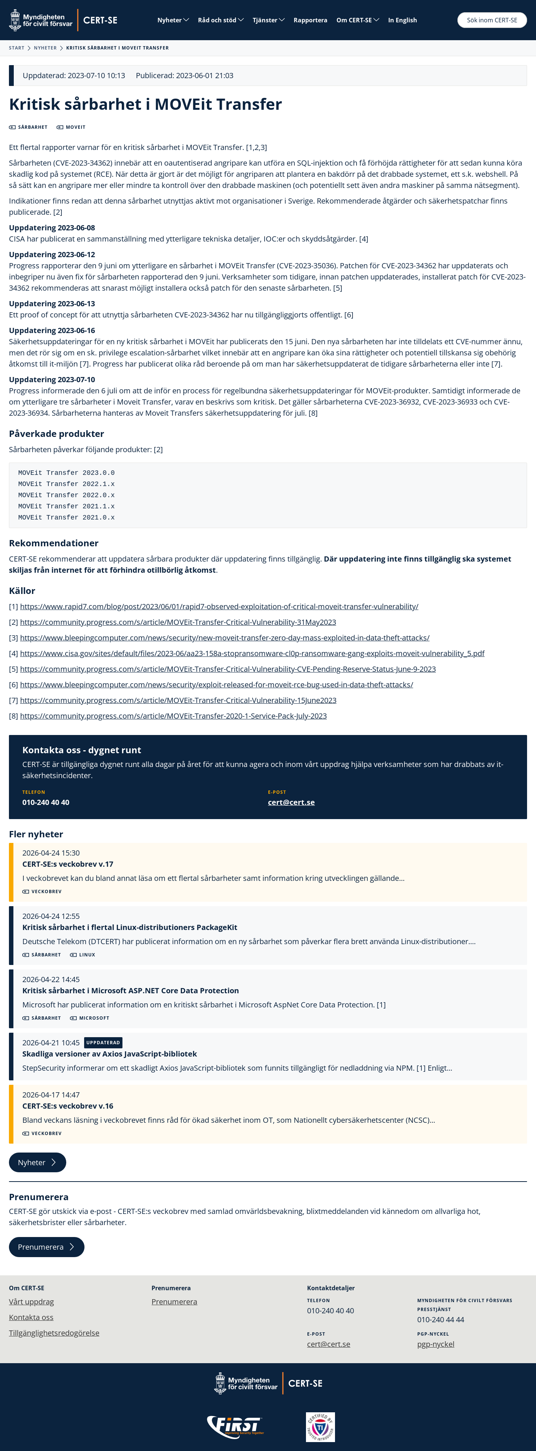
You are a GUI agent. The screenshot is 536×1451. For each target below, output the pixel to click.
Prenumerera (47, 1247)
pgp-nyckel (435, 1344)
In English (402, 20)
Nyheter (173, 20)
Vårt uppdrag (31, 1302)
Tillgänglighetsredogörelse (54, 1333)
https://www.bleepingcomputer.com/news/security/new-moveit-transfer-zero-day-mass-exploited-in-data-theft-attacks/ (225, 638)
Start (17, 48)
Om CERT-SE (357, 20)
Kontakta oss (31, 1317)
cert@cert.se (291, 802)
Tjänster (269, 20)
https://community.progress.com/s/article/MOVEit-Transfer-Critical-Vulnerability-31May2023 (178, 622)
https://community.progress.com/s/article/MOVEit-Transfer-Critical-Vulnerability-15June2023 (178, 700)
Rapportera (311, 20)
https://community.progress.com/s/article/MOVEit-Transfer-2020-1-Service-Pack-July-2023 (173, 716)
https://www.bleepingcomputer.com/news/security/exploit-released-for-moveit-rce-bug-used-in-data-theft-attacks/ (216, 685)
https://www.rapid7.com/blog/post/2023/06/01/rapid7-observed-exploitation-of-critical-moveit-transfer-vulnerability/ (219, 606)
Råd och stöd (221, 20)
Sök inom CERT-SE (492, 20)
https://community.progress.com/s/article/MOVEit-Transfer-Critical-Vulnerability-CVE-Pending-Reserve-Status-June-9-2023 (228, 669)
